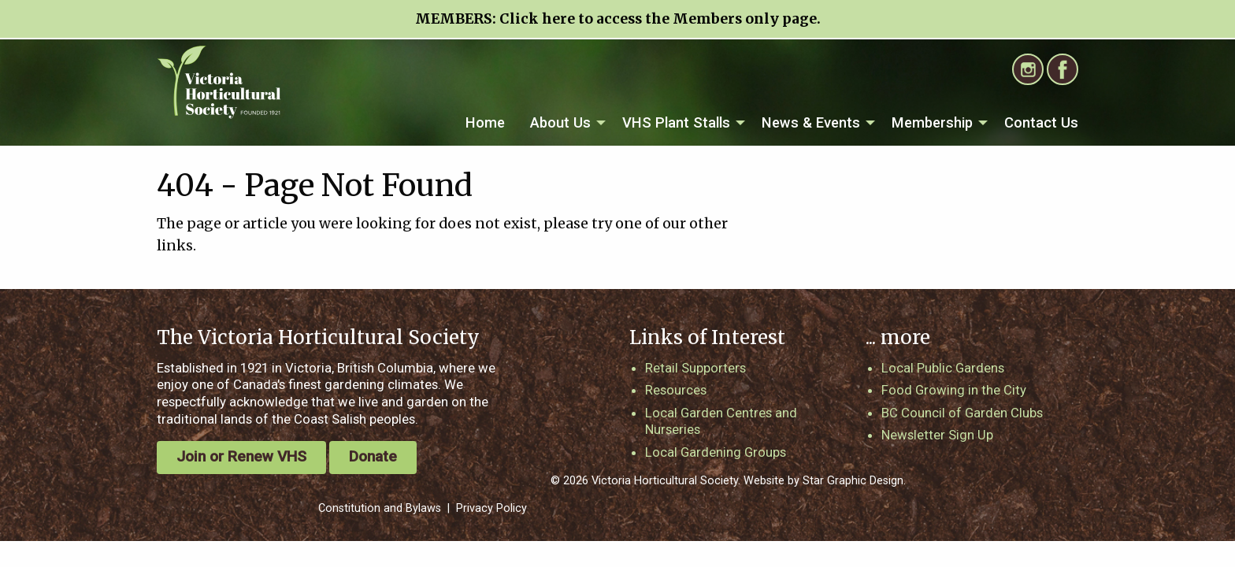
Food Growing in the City (953, 390)
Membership (932, 122)
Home (485, 122)
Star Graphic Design (853, 480)
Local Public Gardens (942, 368)
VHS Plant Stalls (676, 122)
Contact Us (1041, 122)
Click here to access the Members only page (658, 19)
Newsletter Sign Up (937, 435)
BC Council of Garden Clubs (962, 413)
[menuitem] (485, 123)
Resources (676, 390)
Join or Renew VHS (241, 456)
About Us (560, 122)
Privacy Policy (491, 508)
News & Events (811, 122)
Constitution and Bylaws (379, 508)
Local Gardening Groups (715, 452)
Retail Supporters (695, 368)
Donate (373, 456)
